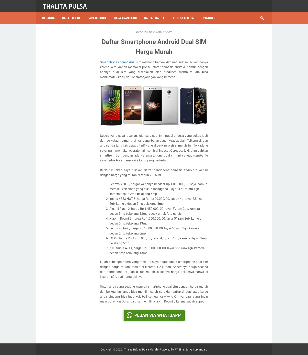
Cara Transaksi (126, 15)
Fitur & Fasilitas (184, 15)
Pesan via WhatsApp (157, 314)
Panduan (210, 15)
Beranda (49, 15)
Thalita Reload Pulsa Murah (141, 348)
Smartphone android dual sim (120, 61)
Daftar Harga (155, 15)
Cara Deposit (97, 15)
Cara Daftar (72, 15)
